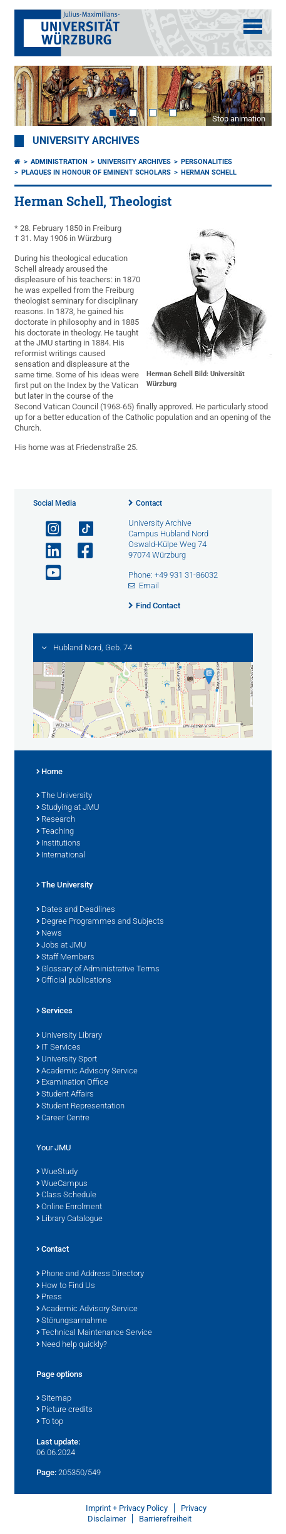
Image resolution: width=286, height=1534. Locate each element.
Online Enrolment (69, 1207)
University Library (69, 1035)
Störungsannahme (71, 1321)
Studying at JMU (68, 808)
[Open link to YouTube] (48, 573)
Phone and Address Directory (90, 1274)
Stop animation (238, 118)
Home (49, 772)
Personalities (206, 162)
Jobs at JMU (61, 945)
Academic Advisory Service (87, 1071)
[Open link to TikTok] (80, 529)
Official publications (73, 980)
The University (64, 796)
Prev (36, 95)
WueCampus (62, 1184)
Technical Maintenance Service (94, 1333)
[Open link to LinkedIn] (48, 551)
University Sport (66, 1059)
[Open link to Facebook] (80, 551)
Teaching (55, 831)
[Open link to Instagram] (48, 529)
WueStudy (57, 1172)
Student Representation (80, 1106)
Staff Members (65, 957)
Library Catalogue (69, 1219)
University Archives (86, 140)
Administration (59, 162)
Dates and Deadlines (75, 910)
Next (249, 95)
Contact (149, 503)
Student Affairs (65, 1094)
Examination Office (72, 1082)
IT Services (58, 1047)
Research (55, 820)
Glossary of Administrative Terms (98, 969)
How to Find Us (65, 1286)
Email (149, 585)
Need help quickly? (71, 1345)
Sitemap (53, 1398)
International (60, 855)
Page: (46, 1472)
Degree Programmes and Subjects (100, 922)
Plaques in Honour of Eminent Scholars (96, 172)
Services (54, 1011)
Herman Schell (209, 172)
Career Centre (62, 1118)
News (49, 933)
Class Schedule (66, 1195)
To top (49, 1422)
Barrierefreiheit (165, 1518)
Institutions (58, 843)
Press (49, 1297)
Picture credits (64, 1410)
